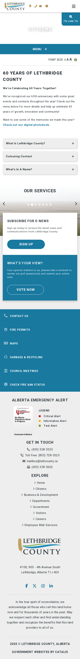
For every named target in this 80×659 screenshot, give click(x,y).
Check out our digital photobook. (26, 125)
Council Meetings (21, 371)
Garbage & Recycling (23, 357)
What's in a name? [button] (19, 169)
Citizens (40, 489)
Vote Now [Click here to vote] (26, 289)
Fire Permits (17, 330)
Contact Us (16, 316)
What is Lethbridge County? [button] (25, 143)
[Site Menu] (40, 49)
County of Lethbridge (15, 6)
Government (41, 507)
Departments (41, 501)
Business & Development (41, 495)
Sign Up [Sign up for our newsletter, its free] (26, 244)
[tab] (40, 144)
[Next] (76, 204)
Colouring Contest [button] (19, 156)
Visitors (41, 513)
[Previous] (4, 204)
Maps (11, 343)
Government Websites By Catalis (40, 652)
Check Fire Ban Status (24, 385)
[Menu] (74, 6)
